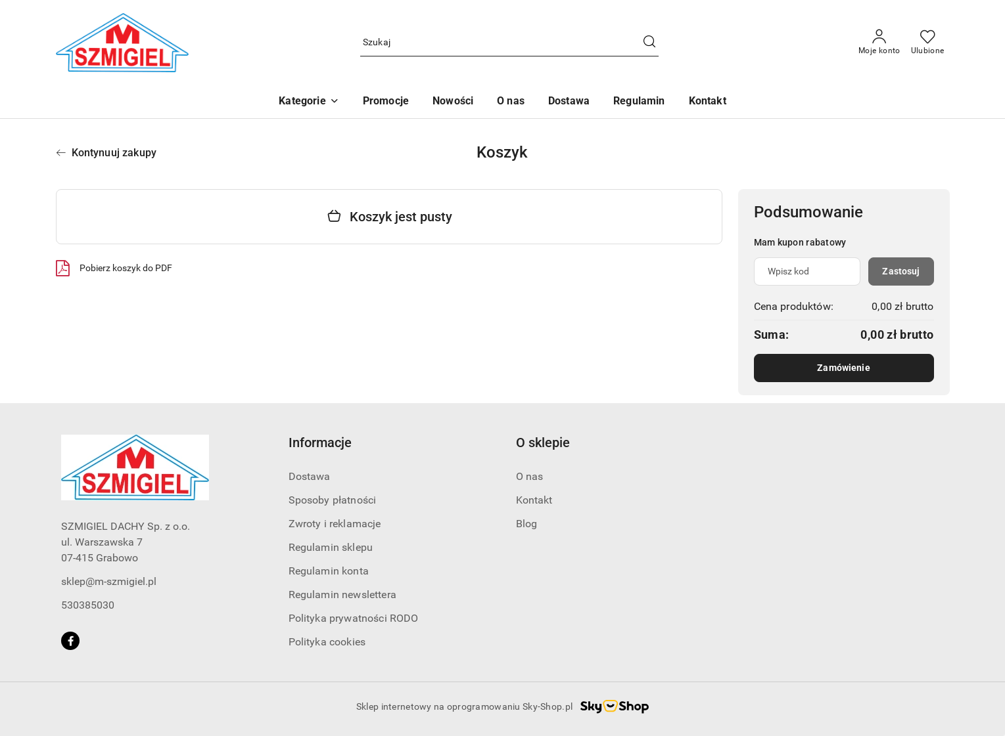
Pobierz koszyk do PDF (114, 268)
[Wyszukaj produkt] (509, 43)
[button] (308, 102)
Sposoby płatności (333, 500)
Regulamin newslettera (342, 594)
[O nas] (511, 102)
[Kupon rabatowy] (807, 271)
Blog (527, 523)
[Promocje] (386, 102)
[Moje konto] (879, 42)
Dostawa (310, 476)
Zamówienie (843, 367)
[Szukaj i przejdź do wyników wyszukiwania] (649, 43)
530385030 (87, 605)
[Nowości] (453, 102)
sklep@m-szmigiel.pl (108, 581)
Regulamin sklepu (331, 547)
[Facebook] (70, 641)
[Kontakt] (708, 102)
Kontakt (534, 500)
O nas (530, 476)
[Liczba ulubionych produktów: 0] (928, 42)
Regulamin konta (329, 571)
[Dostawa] (569, 102)
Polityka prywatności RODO (354, 618)
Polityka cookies (327, 642)
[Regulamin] (639, 102)
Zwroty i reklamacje (335, 523)
